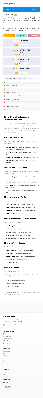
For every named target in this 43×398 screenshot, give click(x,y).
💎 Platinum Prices (7, 338)
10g (23, 45)
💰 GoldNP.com (9, 316)
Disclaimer (5, 366)
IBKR (4, 374)
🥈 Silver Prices (7, 336)
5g (19, 45)
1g (16, 45)
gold (9, 35)
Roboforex (5, 372)
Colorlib (28, 395)
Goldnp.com (9, 3)
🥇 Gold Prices (6, 334)
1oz (26, 45)
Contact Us (6, 355)
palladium (34, 35)
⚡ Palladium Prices (8, 341)
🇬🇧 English (5, 382)
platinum (21, 35)
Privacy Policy (6, 363)
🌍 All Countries (7, 343)
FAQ (4, 353)
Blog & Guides (6, 351)
